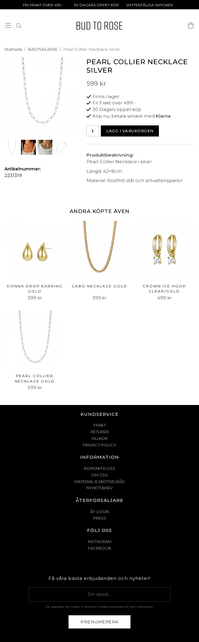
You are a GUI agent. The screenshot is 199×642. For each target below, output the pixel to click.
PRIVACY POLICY (99, 444)
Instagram (99, 541)
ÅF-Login (99, 511)
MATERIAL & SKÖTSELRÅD (100, 481)
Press (99, 518)
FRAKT (99, 425)
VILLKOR (99, 438)
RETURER (100, 431)
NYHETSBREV (99, 487)
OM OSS (99, 474)
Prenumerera (99, 622)
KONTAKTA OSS (99, 468)
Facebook (99, 548)
